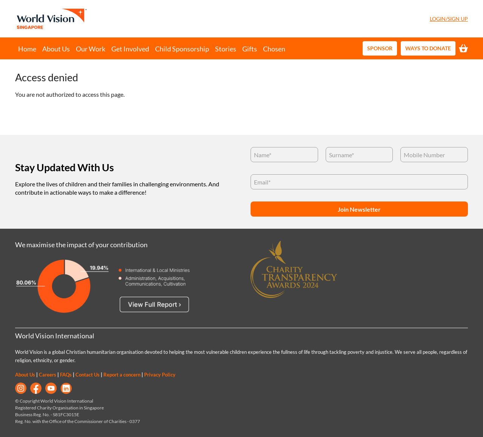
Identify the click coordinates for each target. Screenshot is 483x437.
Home (27, 49)
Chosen (274, 49)
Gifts (249, 49)
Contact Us (87, 375)
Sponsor (379, 48)
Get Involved (130, 49)
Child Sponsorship (182, 49)
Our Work (90, 49)
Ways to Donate (428, 48)
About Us (56, 49)
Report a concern (121, 375)
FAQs (66, 375)
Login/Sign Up (449, 18)
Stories (225, 49)
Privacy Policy (159, 375)
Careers (47, 375)
